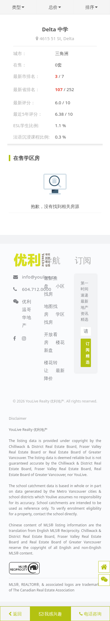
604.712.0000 (36, 289)
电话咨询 (90, 614)
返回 (15, 614)
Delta (68, 38)
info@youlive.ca (39, 277)
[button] (104, 567)
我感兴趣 (50, 614)
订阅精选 (88, 352)
